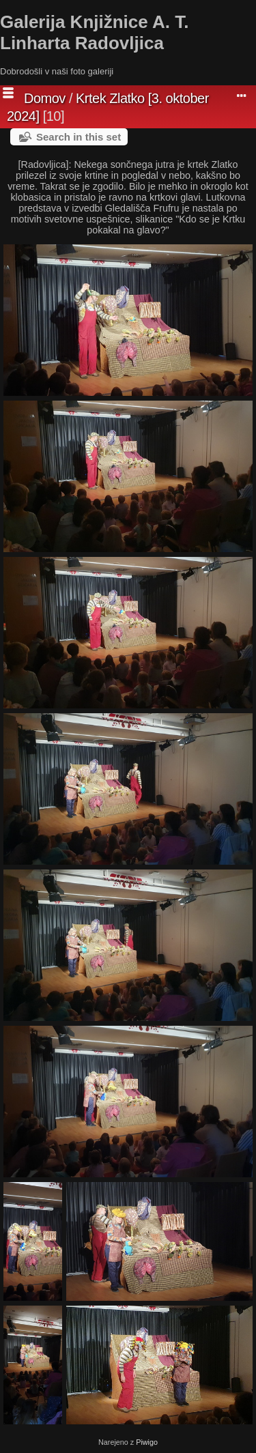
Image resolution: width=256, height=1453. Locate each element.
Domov (45, 98)
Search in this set (78, 137)
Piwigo (147, 1442)
